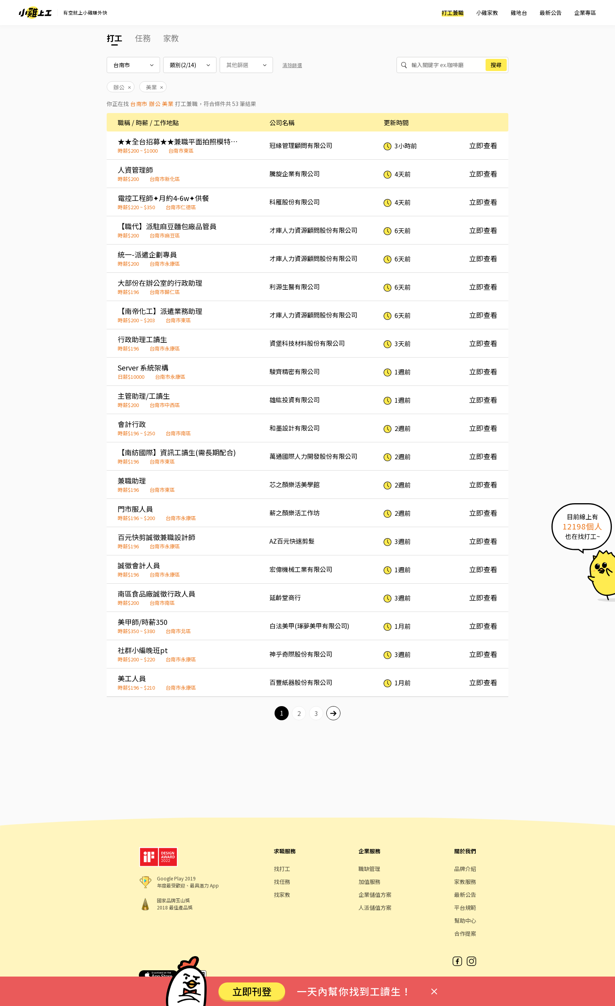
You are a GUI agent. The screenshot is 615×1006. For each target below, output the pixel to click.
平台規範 (465, 907)
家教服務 (465, 881)
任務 (143, 38)
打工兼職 (453, 12)
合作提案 (465, 933)
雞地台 (519, 12)
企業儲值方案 (374, 894)
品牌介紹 (465, 869)
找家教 (282, 894)
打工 (114, 38)
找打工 (282, 869)
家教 (171, 38)
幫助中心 (465, 920)
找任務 (282, 881)
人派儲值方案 (374, 907)
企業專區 (585, 12)
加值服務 (369, 881)
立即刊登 (251, 991)
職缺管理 (369, 869)
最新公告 (551, 12)
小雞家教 (487, 12)
